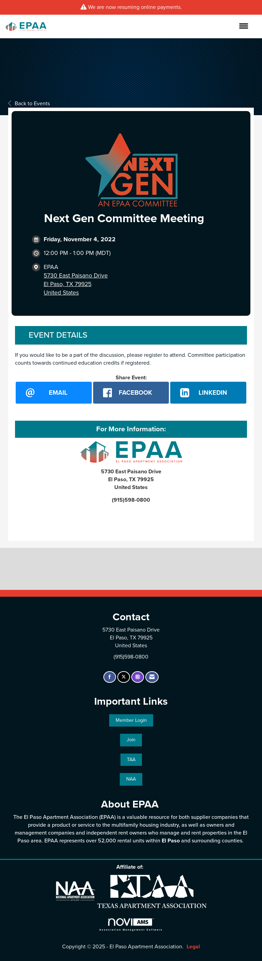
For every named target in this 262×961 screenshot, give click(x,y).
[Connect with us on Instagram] (137, 677)
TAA (131, 759)
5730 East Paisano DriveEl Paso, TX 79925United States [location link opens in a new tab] (76, 284)
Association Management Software (131, 924)
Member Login (131, 720)
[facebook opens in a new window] (131, 393)
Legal (193, 946)
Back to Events (29, 103)
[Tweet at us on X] (123, 677)
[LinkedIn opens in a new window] (208, 393)
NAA (131, 779)
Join (131, 740)
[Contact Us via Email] (152, 677)
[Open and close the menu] (151, 26)
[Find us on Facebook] (109, 677)
